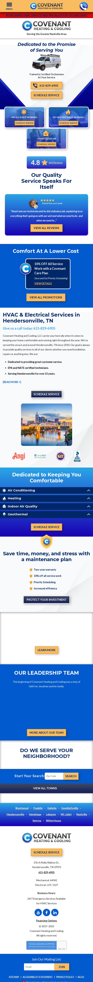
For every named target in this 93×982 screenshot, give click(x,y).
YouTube (38, 907)
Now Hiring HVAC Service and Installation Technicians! (46, 15)
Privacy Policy (39, 941)
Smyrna (37, 815)
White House (53, 815)
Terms (63, 943)
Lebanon (51, 809)
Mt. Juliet (66, 809)
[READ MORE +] (12, 376)
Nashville (81, 809)
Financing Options (46, 915)
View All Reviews (46, 222)
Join (61, 961)
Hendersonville (15, 809)
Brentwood (22, 803)
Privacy (59, 943)
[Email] (39, 961)
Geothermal (18, 508)
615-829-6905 (83, 6)
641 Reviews (56, 162)
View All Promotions (46, 291)
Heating (14, 492)
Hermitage (35, 809)
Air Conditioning (21, 484)
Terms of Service (48, 941)
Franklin (38, 803)
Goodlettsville (69, 803)
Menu (9, 9)
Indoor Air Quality (22, 500)
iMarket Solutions (34, 977)
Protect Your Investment (46, 594)
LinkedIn (54, 907)
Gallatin (52, 803)
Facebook (46, 907)
